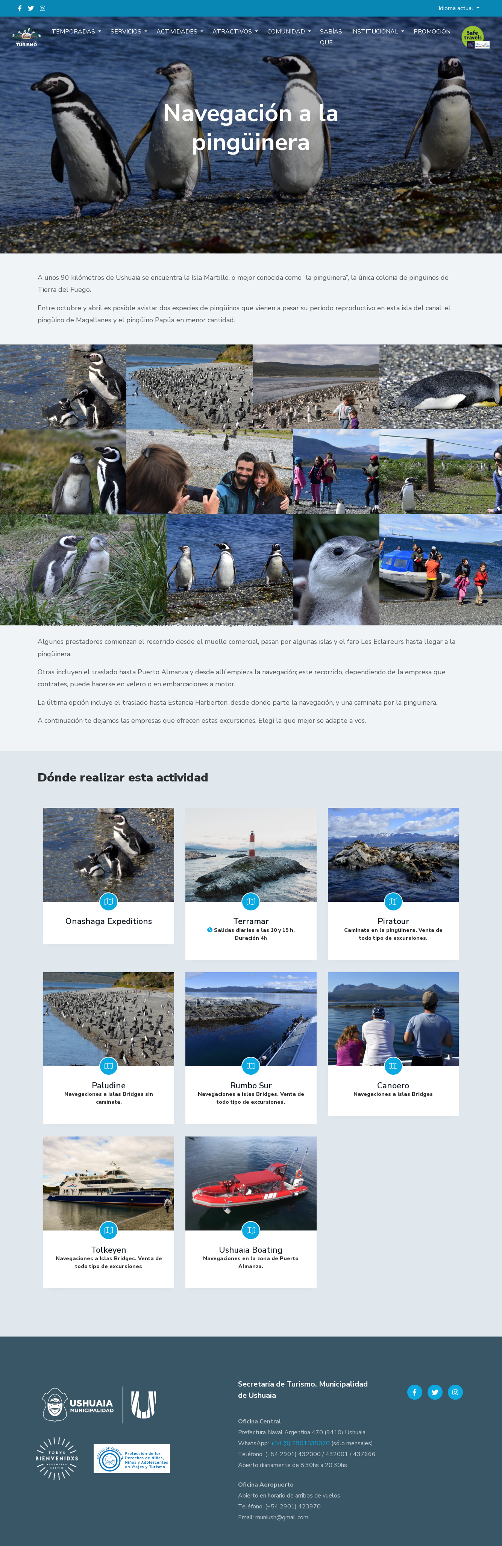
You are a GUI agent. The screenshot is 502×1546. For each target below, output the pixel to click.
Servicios (134, 36)
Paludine (109, 1084)
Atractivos (234, 36)
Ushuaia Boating (251, 1247)
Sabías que (326, 42)
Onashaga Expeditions (108, 921)
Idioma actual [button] (456, 8)
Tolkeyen (108, 1247)
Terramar (251, 921)
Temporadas (85, 36)
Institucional (368, 36)
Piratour (393, 921)
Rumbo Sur (251, 1084)
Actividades (182, 36)
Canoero (393, 1084)
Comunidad (285, 36)
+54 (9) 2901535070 (300, 1439)
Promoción (421, 36)
